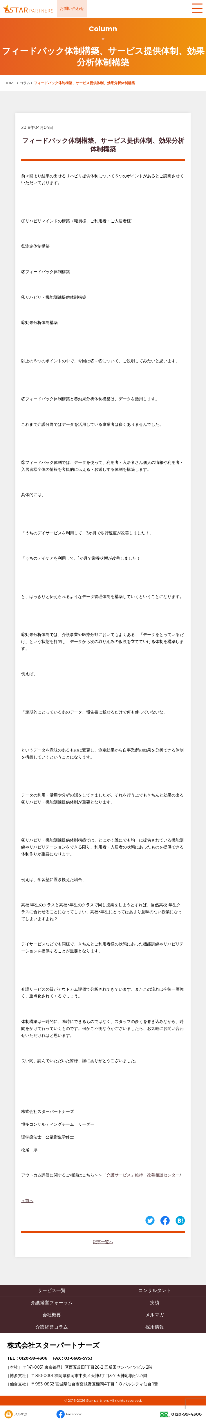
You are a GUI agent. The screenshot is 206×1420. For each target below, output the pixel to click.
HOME (10, 83)
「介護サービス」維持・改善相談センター (141, 1175)
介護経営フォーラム (52, 1302)
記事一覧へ (103, 1241)
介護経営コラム (51, 1327)
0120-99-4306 (181, 1414)
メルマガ (154, 1315)
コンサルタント (154, 1290)
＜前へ (27, 1200)
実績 (154, 1302)
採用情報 (154, 1327)
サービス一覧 (52, 1290)
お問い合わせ (72, 8)
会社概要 (51, 1315)
